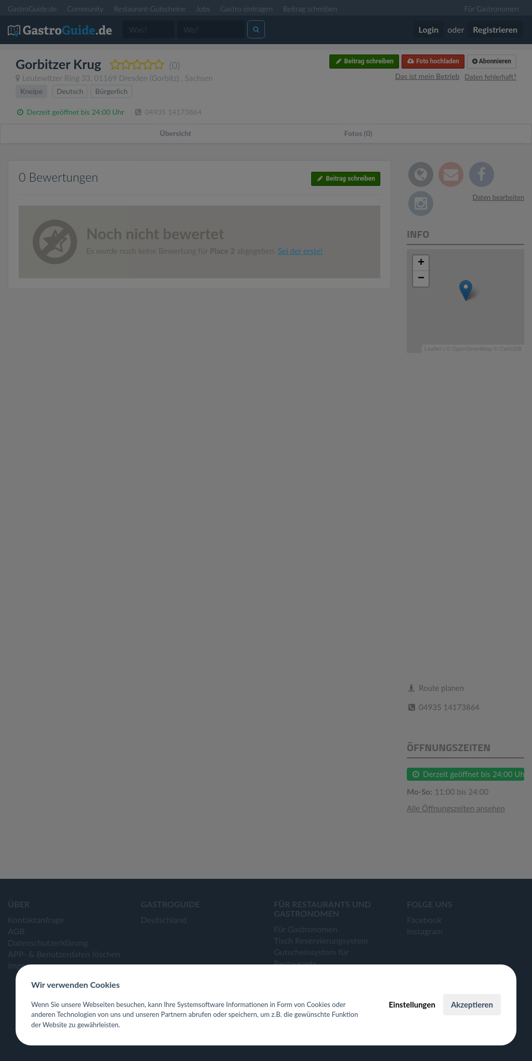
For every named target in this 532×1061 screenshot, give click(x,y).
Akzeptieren (472, 1004)
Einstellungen (412, 1004)
